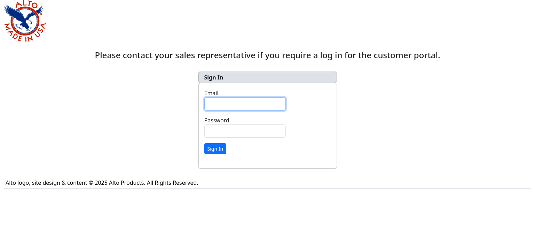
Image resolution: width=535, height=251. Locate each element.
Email (211, 93)
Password (216, 120)
